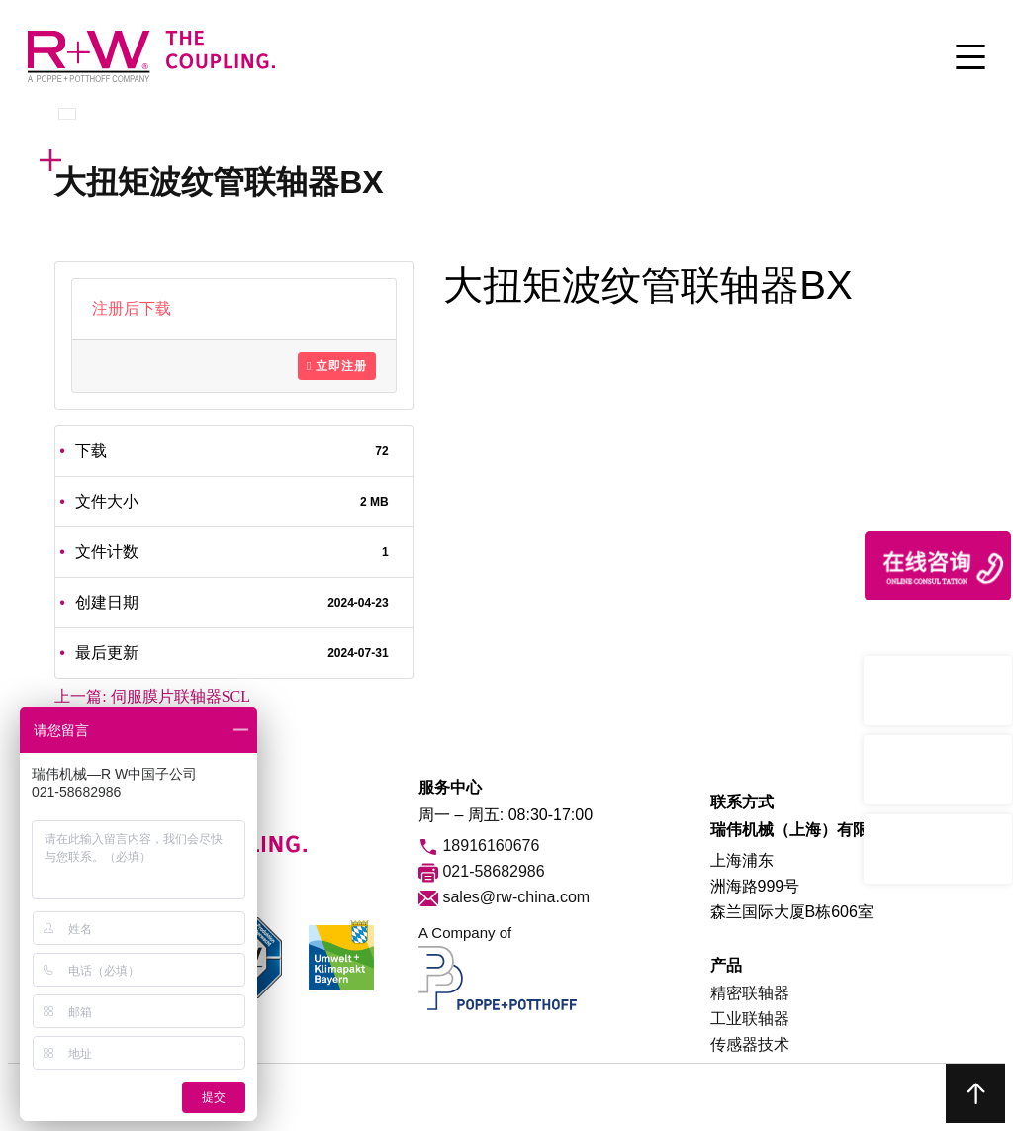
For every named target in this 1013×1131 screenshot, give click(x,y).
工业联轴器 (749, 1018)
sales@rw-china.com (504, 898)
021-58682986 (481, 873)
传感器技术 (749, 1044)
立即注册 (337, 366)
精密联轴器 (749, 993)
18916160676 (478, 847)
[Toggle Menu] (970, 58)
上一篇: (152, 696)
